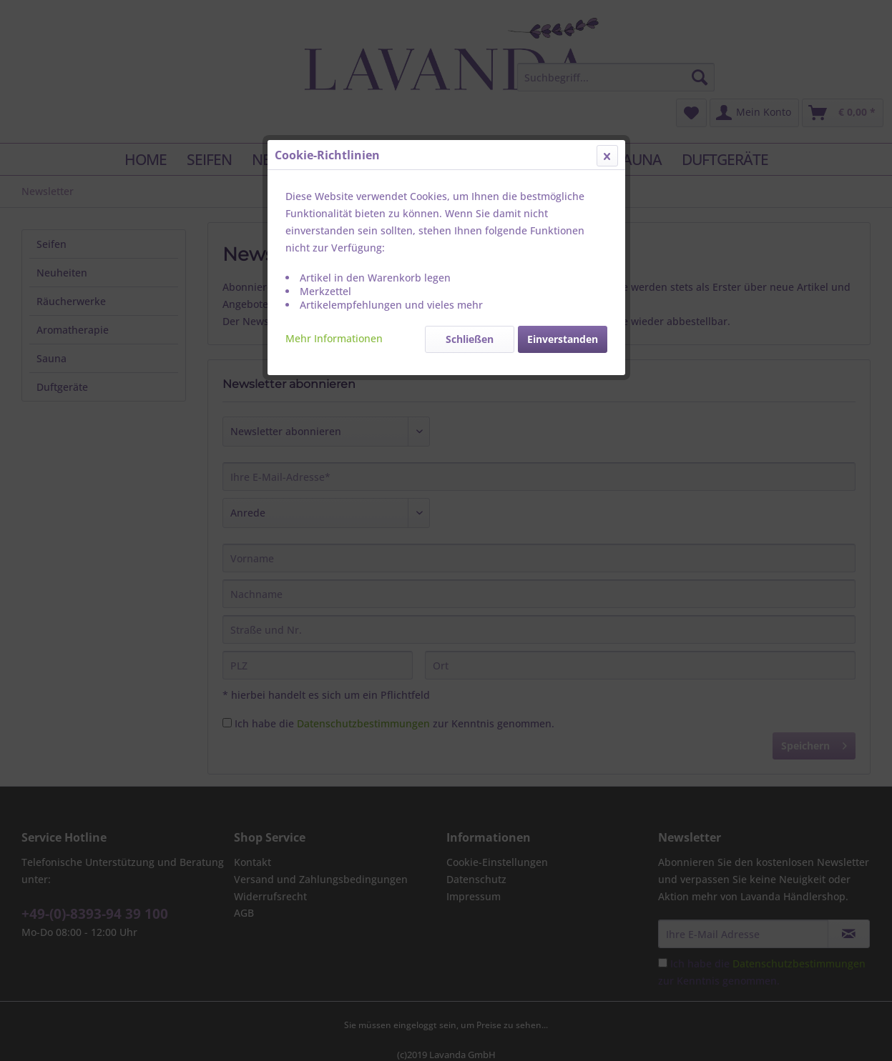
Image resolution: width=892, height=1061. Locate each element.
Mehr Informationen (334, 338)
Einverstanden (562, 339)
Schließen (470, 339)
